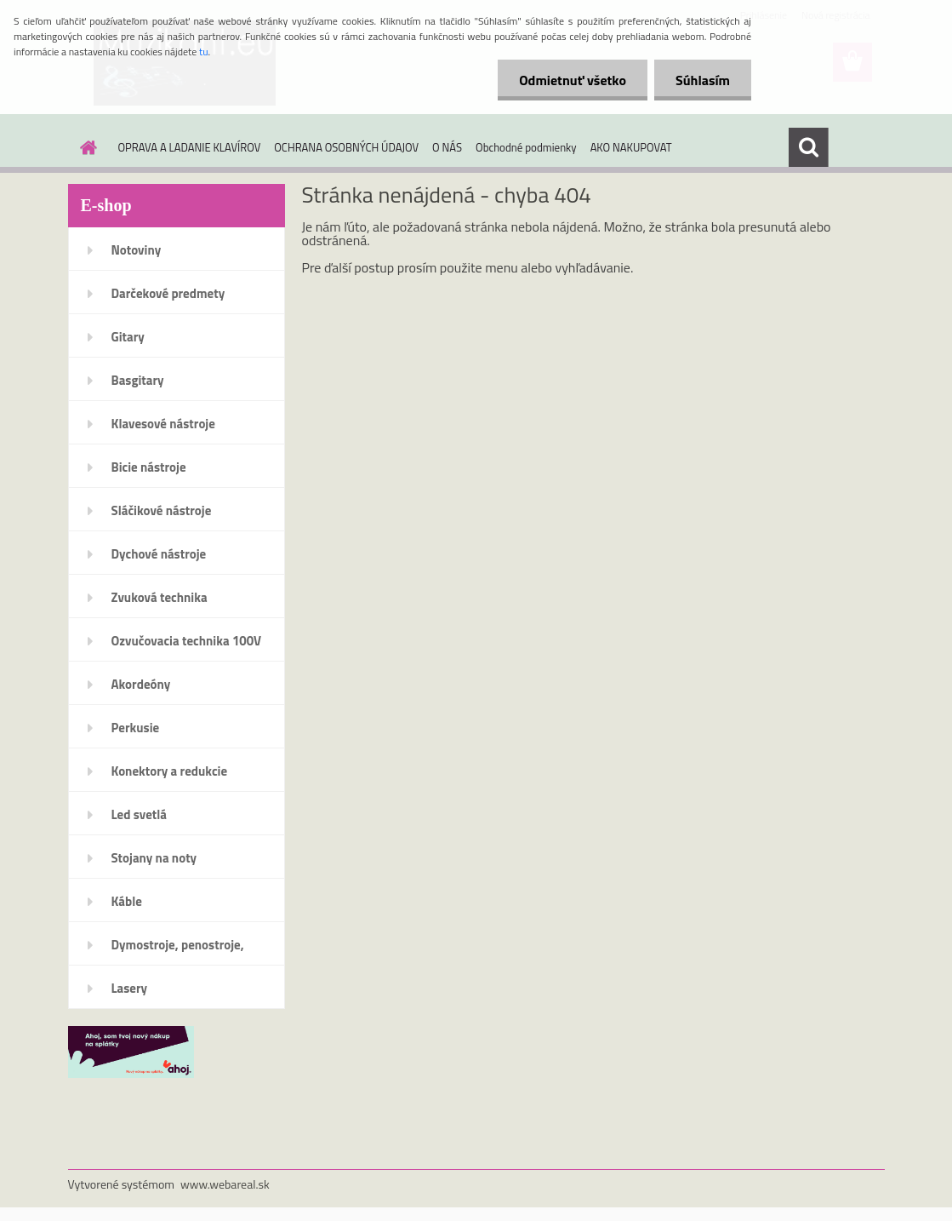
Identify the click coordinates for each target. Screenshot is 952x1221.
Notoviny (136, 250)
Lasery (129, 988)
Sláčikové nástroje (161, 510)
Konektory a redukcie (169, 771)
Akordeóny (141, 684)
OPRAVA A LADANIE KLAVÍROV (189, 147)
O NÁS (447, 147)
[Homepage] (86, 147)
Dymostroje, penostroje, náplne (177, 950)
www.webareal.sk (225, 1184)
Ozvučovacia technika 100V (186, 641)
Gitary (128, 337)
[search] (808, 147)
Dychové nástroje (159, 554)
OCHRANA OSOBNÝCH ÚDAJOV (346, 147)
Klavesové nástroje (163, 423)
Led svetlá (139, 814)
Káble (126, 901)
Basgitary (137, 380)
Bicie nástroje (148, 467)
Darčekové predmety (168, 293)
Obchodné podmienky (526, 147)
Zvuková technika (159, 597)
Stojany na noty (154, 858)
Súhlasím (703, 80)
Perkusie (135, 727)
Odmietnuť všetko (572, 80)
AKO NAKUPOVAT (631, 147)
